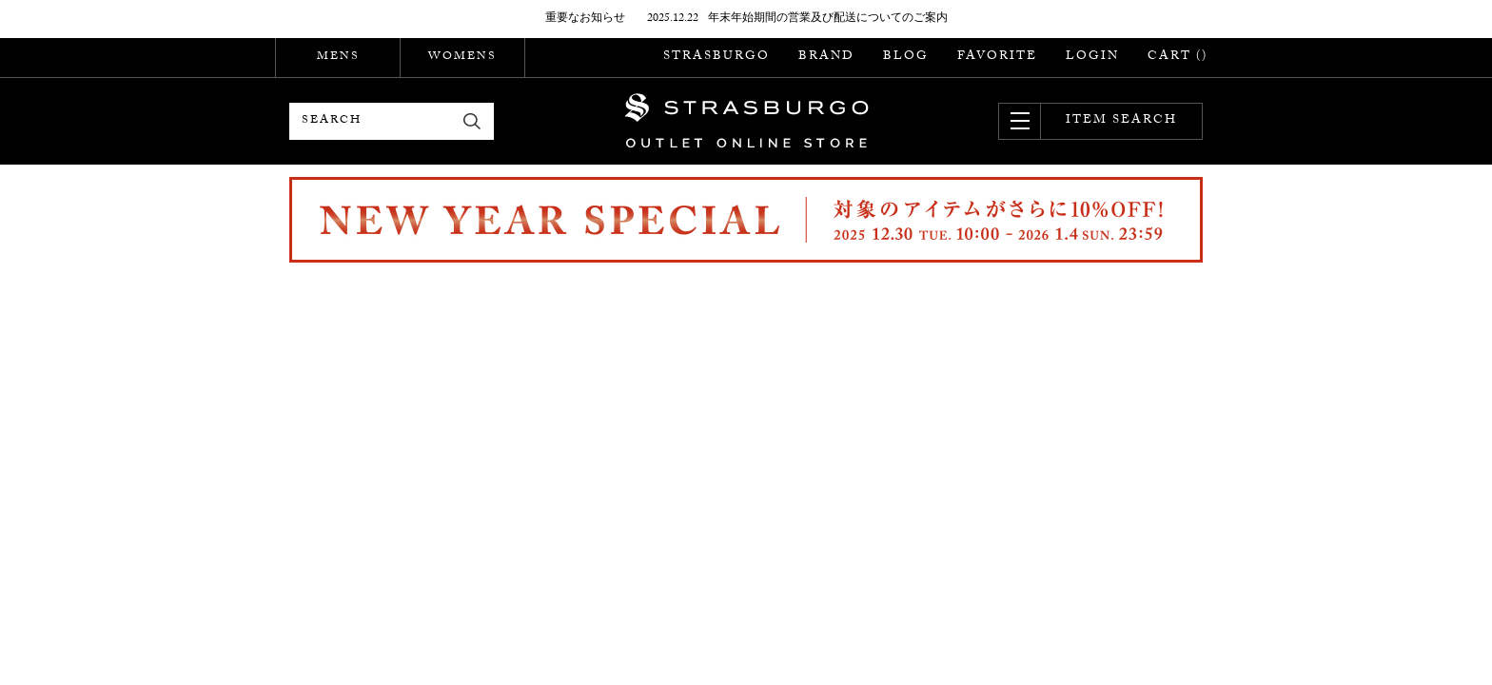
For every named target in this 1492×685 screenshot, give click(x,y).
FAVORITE (997, 57)
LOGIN (1092, 57)
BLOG (906, 57)
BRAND (826, 57)
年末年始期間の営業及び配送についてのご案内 (828, 19)
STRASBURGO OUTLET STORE (746, 120)
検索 (472, 121)
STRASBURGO (716, 57)
